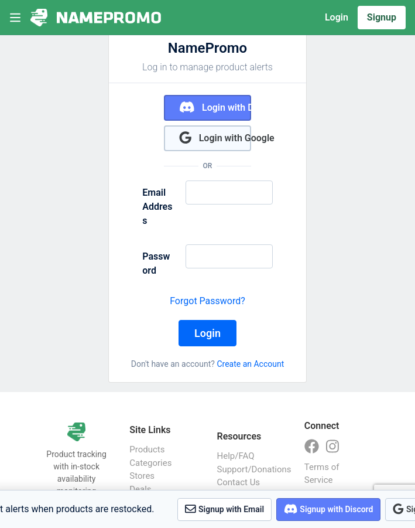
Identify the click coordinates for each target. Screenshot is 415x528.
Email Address (157, 206)
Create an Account (250, 364)
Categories (150, 463)
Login (336, 17)
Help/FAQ (236, 456)
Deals (140, 489)
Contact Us (238, 482)
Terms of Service (321, 474)
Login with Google (215, 137)
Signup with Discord (328, 509)
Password (156, 263)
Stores (142, 476)
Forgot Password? (207, 300)
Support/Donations (249, 469)
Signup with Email (224, 509)
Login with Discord (215, 107)
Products (146, 449)
